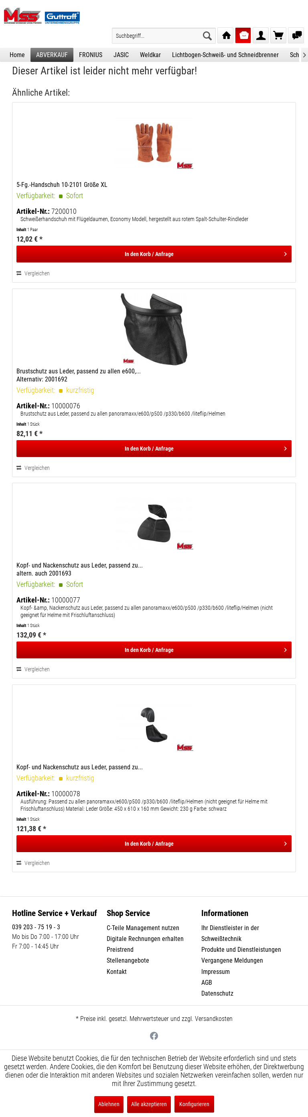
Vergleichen (33, 273)
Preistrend (120, 949)
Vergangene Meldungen (232, 960)
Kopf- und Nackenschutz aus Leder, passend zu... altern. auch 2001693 (79, 569)
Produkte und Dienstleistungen (241, 949)
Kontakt (117, 972)
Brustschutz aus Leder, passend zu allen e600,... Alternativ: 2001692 (78, 375)
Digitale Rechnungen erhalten (145, 939)
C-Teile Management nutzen (143, 928)
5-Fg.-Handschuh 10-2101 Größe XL (61, 185)
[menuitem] (164, 36)
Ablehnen (109, 1104)
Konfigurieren (194, 1104)
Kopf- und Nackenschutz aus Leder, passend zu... (79, 767)
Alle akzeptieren (149, 1104)
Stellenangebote (128, 960)
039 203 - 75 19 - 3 (36, 927)
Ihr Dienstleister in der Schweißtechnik (230, 933)
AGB (206, 982)
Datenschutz (217, 993)
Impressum (215, 972)
